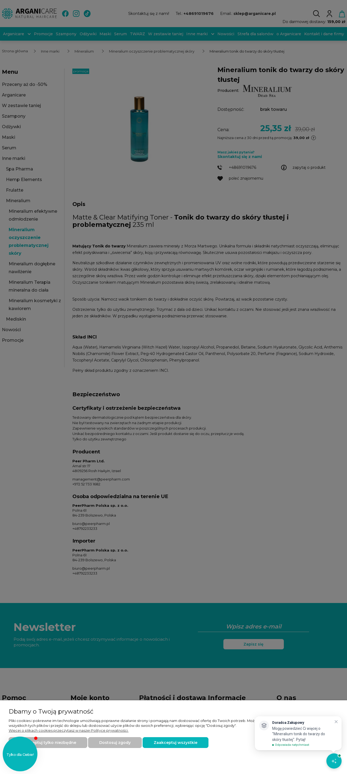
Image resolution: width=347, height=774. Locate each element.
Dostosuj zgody (115, 742)
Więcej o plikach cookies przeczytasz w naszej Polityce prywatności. (68, 730)
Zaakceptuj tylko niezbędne (48, 742)
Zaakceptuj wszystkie (175, 742)
